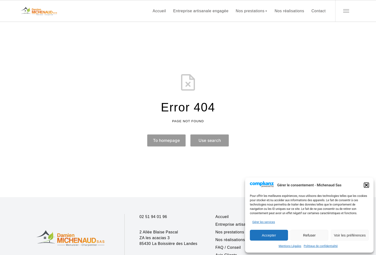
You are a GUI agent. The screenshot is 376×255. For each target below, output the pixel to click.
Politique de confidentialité (321, 246)
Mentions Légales (290, 246)
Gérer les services (263, 222)
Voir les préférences (350, 235)
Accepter (269, 235)
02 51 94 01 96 (153, 217)
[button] (366, 185)
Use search (210, 140)
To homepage (166, 140)
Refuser (309, 235)
